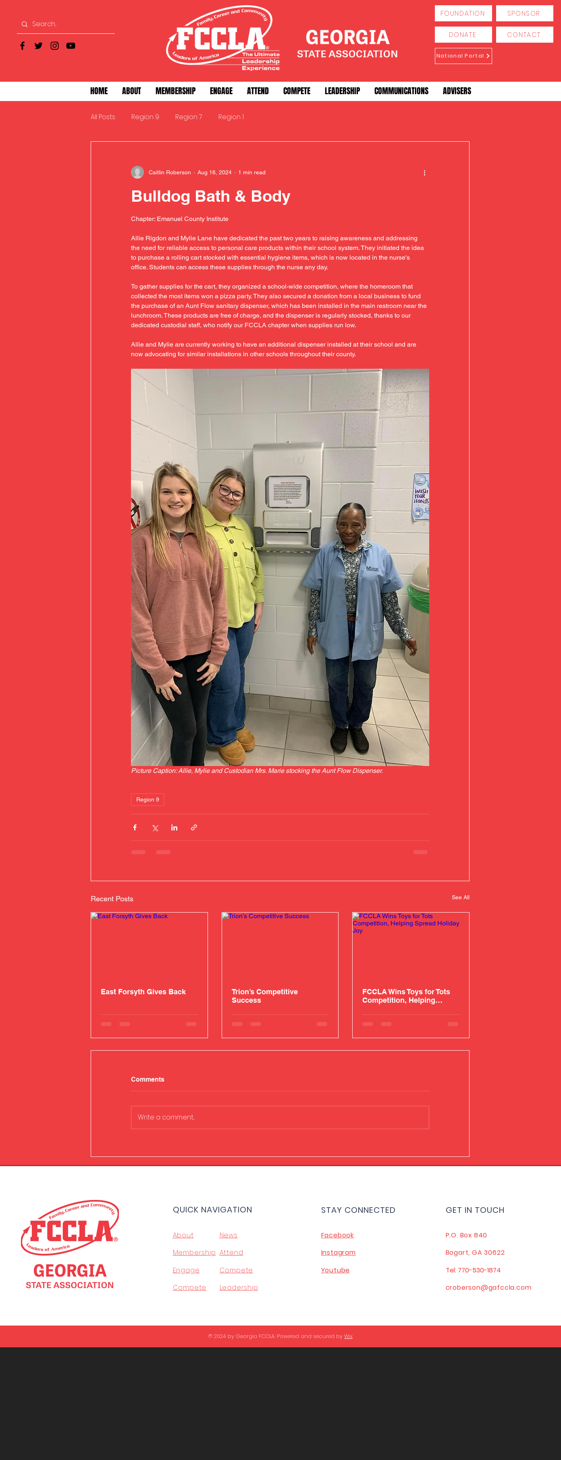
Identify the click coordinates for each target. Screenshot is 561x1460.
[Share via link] (194, 827)
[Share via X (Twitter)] (154, 827)
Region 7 (188, 117)
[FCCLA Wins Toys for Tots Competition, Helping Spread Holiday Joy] (411, 945)
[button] (131, 91)
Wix (348, 1336)
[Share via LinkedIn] (174, 827)
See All (461, 897)
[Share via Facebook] (135, 827)
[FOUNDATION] (463, 13)
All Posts (103, 117)
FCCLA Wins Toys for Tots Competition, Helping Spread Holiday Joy (406, 995)
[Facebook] (22, 45)
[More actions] (424, 172)
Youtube (335, 1270)
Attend (231, 1252)
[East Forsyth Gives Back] (149, 945)
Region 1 (231, 117)
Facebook (337, 1235)
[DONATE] (463, 35)
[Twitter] (38, 45)
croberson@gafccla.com (489, 1287)
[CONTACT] (524, 35)
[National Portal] (463, 56)
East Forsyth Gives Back (143, 991)
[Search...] (65, 24)
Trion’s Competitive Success (265, 995)
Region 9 (145, 117)
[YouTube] (70, 45)
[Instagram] (54, 45)
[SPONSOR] (524, 13)
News (229, 1235)
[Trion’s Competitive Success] (280, 945)
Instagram (338, 1252)
